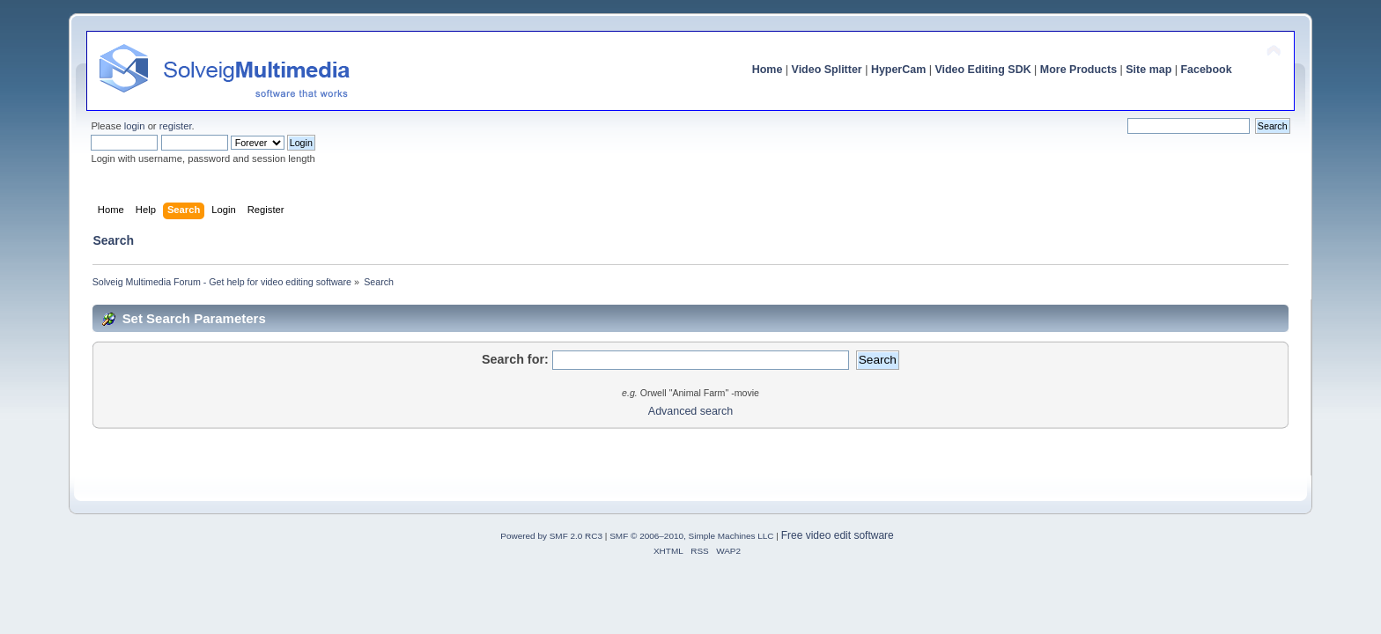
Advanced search (690, 411)
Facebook (1205, 69)
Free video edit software (837, 535)
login (134, 126)
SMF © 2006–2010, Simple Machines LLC (691, 536)
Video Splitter (827, 69)
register (175, 126)
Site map (1148, 69)
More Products (1078, 69)
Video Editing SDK (982, 69)
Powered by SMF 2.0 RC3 (551, 536)
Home (767, 69)
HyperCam (898, 69)
